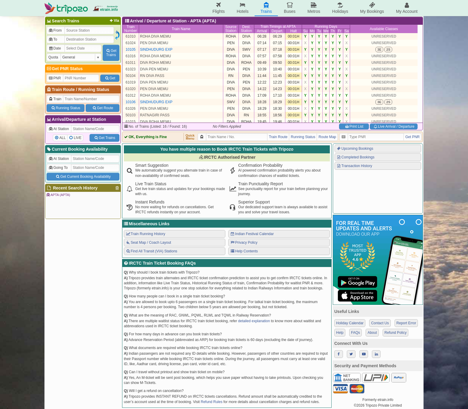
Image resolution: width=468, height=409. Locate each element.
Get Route (102, 108)
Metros (313, 8)
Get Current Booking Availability (82, 177)
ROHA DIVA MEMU (155, 36)
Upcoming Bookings (354, 148)
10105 (131, 49)
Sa (346, 31)
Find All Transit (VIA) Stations (151, 251)
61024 (131, 43)
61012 (131, 95)
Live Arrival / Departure (394, 126)
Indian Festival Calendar (252, 234)
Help (340, 333)
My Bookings (372, 8)
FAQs (355, 333)
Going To (58, 168)
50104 (131, 76)
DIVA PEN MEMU (154, 69)
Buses (289, 8)
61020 (131, 89)
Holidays (340, 8)
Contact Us (380, 323)
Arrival (262, 31)
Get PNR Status (64, 68)
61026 (131, 109)
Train (54, 99)
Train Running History (145, 234)
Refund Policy (395, 333)
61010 (131, 36)
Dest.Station (246, 29)
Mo (312, 31)
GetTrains (111, 53)
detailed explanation (254, 321)
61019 (131, 82)
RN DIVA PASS (152, 76)
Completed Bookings (355, 157)
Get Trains (104, 138)
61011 (131, 63)
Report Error (406, 323)
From (55, 30)
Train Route (63, 89)
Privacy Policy (243, 242)
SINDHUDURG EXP (156, 49)
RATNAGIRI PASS (155, 115)
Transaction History (354, 166)
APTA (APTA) (58, 195)
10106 (131, 102)
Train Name (181, 29)
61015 (131, 122)
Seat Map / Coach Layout (148, 242)
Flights (219, 8)
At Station (58, 129)
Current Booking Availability (77, 149)
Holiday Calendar (350, 323)
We (326, 31)
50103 (131, 115)
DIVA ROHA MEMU (155, 63)
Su (305, 31)
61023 (131, 69)
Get (109, 78)
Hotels (243, 8)
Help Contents (244, 251)
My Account (407, 8)
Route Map (327, 137)
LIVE (77, 138)
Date (54, 48)
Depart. (277, 31)
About (372, 333)
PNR (54, 78)
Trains (266, 8)
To (52, 39)
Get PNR (412, 137)
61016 (131, 56)
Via (114, 20)
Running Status (93, 89)
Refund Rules (211, 402)
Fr (339, 31)
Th (333, 31)
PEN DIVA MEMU (154, 43)
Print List (353, 126)
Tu (319, 31)
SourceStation (230, 29)
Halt (293, 31)
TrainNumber (130, 29)
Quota (53, 57)
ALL (62, 138)
